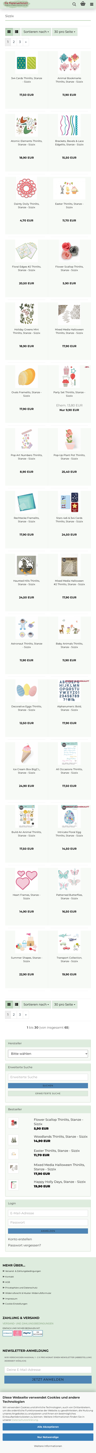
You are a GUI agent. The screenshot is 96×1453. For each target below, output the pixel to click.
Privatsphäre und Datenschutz (21, 1287)
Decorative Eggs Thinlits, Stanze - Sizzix (26, 708)
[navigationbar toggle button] (91, 4)
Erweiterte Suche (48, 1093)
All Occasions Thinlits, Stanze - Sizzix (69, 771)
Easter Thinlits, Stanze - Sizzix (69, 205)
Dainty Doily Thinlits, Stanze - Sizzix (26, 205)
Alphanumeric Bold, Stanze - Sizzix (69, 708)
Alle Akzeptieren (48, 1426)
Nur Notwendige (48, 1437)
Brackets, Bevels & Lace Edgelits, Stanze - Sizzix (69, 142)
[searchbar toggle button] (74, 4)
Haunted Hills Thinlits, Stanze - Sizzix (26, 582)
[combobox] (36, 32)
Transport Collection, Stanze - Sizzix (69, 959)
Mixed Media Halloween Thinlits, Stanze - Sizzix (69, 331)
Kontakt (9, 1276)
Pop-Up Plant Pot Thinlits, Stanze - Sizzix (69, 457)
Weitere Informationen (48, 1446)
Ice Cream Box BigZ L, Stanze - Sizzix (26, 771)
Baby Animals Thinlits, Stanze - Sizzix (69, 645)
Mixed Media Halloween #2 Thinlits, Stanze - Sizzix (69, 582)
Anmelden (48, 1231)
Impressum (11, 1298)
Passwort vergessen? (24, 1245)
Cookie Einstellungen (16, 1303)
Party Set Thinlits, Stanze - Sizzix (69, 394)
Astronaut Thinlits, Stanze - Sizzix (26, 645)
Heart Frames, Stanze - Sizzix (26, 896)
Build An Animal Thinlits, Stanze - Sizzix (27, 834)
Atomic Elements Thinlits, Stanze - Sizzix (26, 142)
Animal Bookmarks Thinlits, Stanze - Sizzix (69, 80)
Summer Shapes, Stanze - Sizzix (26, 959)
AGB (7, 1282)
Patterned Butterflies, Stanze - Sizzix (69, 896)
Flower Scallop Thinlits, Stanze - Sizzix (69, 268)
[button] (9, 32)
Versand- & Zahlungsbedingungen (23, 1271)
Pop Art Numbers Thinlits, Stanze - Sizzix (26, 457)
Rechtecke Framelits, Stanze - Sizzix (26, 519)
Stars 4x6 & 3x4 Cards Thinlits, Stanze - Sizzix (69, 519)
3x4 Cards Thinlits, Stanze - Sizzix (26, 80)
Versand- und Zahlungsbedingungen (28, 1323)
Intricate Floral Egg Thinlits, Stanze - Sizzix (69, 834)
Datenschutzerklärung (25, 1419)
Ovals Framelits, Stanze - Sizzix (27, 394)
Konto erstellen (20, 1239)
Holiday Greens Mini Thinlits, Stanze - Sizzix (26, 331)
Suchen (48, 1085)
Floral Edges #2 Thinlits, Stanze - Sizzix (26, 268)
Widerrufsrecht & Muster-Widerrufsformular (28, 1293)
